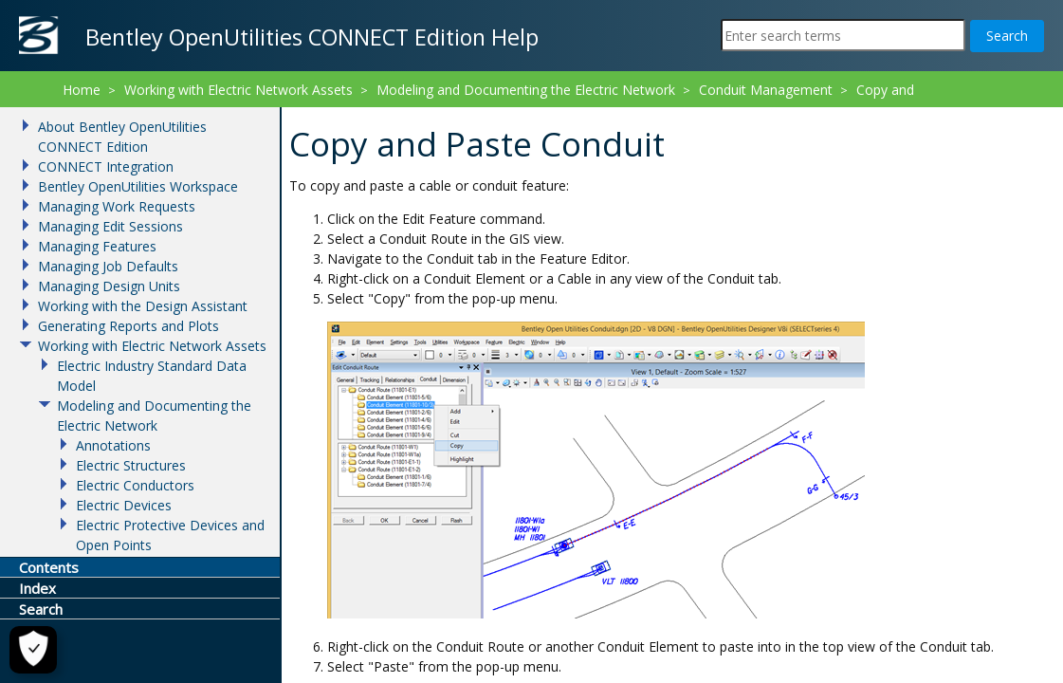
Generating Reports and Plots (128, 326)
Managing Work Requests (116, 206)
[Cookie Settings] (31, 650)
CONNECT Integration (106, 166)
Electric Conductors (135, 485)
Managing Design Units (109, 286)
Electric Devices (124, 505)
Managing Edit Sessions (110, 226)
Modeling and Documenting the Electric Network (525, 90)
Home (82, 90)
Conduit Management (766, 90)
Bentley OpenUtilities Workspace (138, 186)
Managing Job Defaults (108, 266)
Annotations (113, 445)
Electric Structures (131, 465)
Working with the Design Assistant (142, 306)
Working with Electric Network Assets (238, 90)
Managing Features (97, 246)
